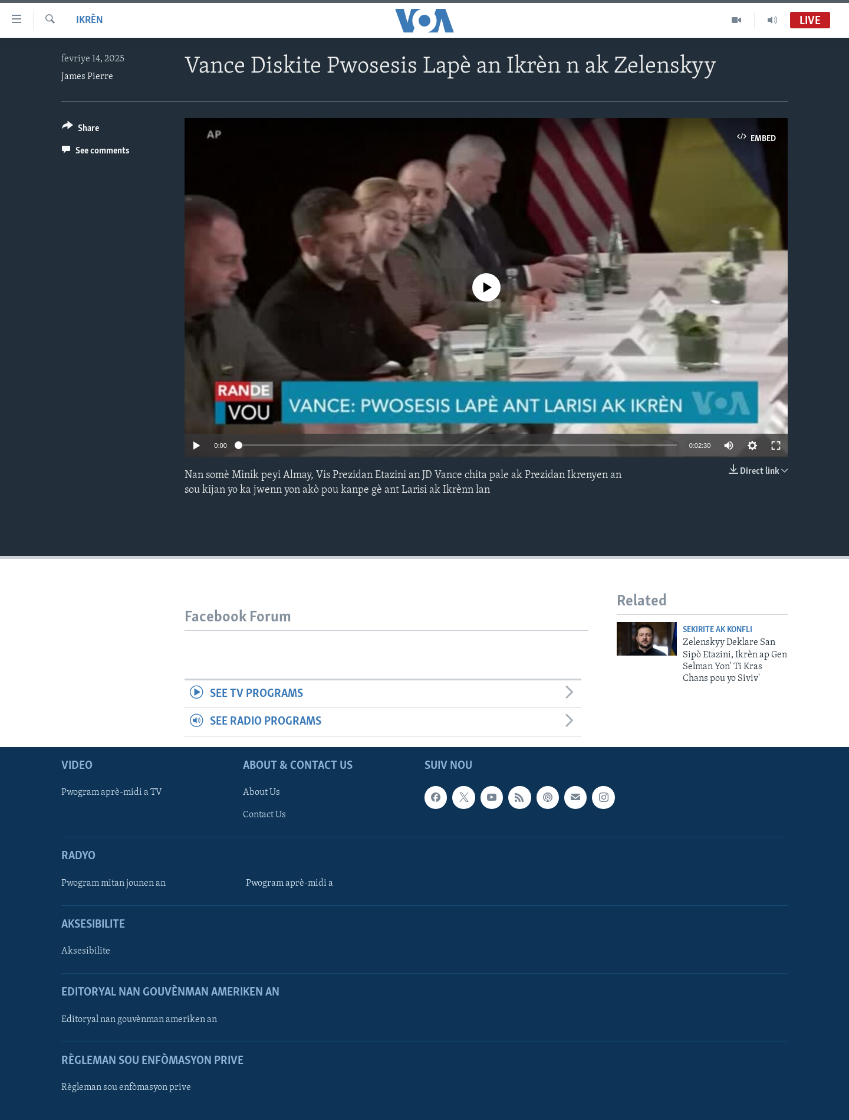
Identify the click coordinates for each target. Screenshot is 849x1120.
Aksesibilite (85, 951)
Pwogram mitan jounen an (113, 883)
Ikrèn (89, 20)
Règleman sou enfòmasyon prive (126, 1087)
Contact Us (264, 815)
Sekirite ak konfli (717, 630)
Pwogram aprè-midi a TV (111, 792)
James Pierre (87, 76)
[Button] (80, 130)
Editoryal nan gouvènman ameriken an (139, 1019)
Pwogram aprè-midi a (289, 883)
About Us (261, 792)
